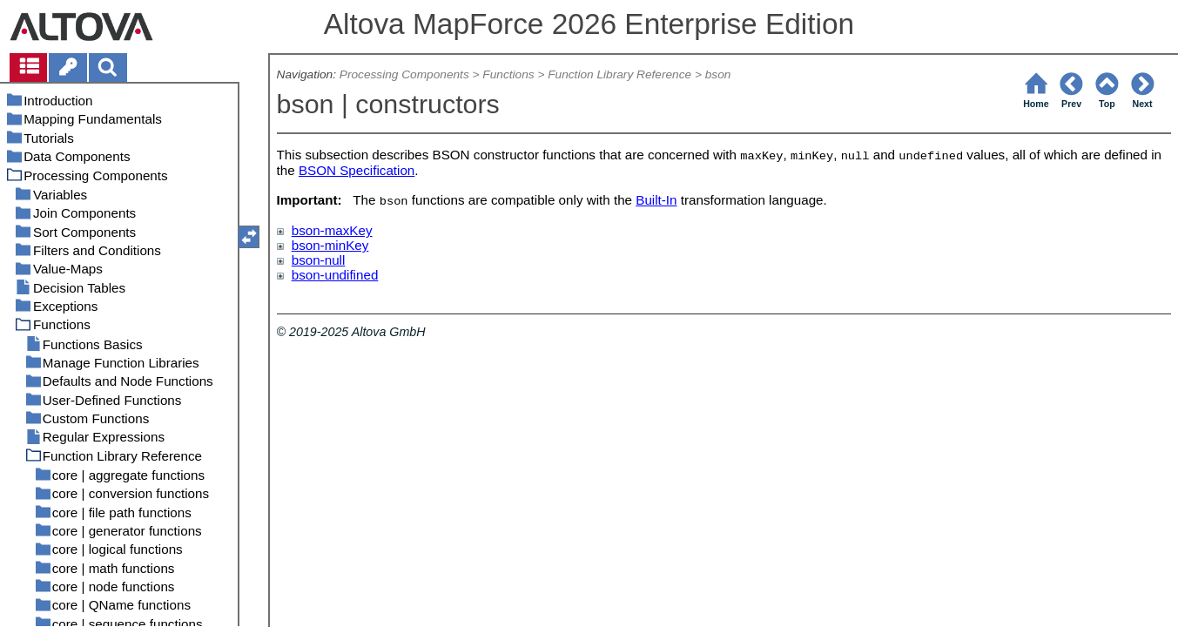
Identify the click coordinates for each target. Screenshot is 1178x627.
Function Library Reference (619, 74)
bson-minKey (330, 245)
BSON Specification (356, 170)
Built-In (656, 199)
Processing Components (404, 74)
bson (718, 74)
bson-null (319, 260)
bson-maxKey (332, 230)
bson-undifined (335, 274)
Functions (508, 74)
